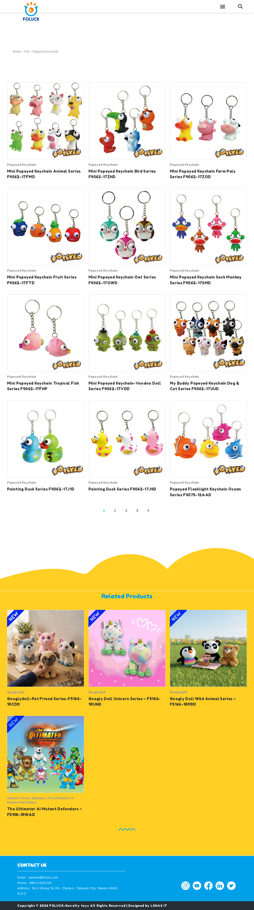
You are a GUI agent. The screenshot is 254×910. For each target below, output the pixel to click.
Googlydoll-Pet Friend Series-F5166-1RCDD (44, 702)
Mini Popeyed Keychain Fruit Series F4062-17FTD (41, 280)
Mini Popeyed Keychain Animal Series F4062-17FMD (44, 174)
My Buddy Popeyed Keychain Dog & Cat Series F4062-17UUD (204, 386)
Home (17, 51)
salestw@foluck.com (43, 877)
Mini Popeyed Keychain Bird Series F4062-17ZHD (122, 174)
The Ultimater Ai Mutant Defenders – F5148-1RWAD (44, 812)
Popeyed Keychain (21, 164)
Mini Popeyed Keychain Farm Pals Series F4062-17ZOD (202, 174)
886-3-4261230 (41, 883)
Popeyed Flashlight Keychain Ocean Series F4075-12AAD (205, 492)
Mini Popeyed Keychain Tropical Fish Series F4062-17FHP (43, 386)
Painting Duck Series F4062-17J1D (40, 489)
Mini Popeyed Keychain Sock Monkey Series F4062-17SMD (206, 280)
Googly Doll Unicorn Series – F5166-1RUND (124, 702)
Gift (27, 51)
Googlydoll (15, 692)
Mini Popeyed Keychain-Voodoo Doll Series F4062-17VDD (124, 386)
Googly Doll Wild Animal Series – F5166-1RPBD (203, 702)
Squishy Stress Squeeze (26, 798)
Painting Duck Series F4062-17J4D (122, 489)
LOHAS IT (159, 905)
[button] (223, 6)
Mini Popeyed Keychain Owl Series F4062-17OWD (122, 280)
